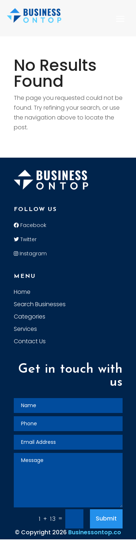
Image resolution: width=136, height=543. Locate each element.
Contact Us (30, 342)
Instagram (30, 253)
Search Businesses (40, 305)
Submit (106, 518)
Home (22, 292)
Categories (29, 317)
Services (25, 330)
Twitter (25, 239)
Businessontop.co (94, 532)
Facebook (30, 225)
